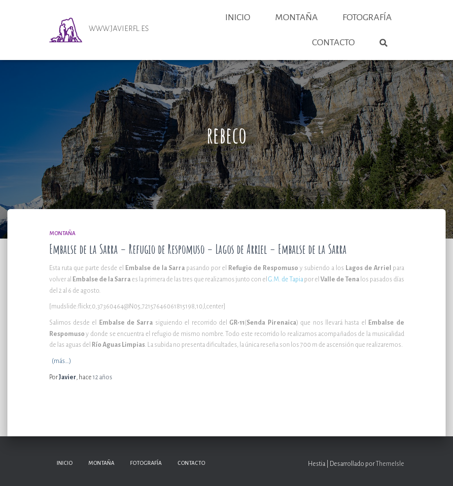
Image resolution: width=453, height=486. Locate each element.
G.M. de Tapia (285, 279)
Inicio (237, 17)
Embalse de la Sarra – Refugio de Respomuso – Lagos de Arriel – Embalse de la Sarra (198, 249)
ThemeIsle (390, 463)
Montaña (296, 17)
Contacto (333, 42)
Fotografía (367, 17)
